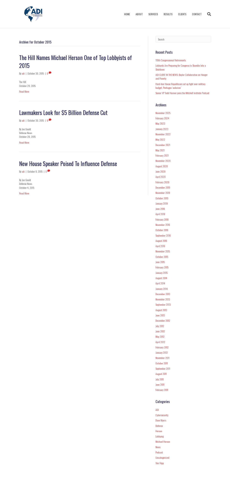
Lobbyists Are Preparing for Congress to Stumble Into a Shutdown (181, 67)
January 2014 (162, 289)
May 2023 (160, 123)
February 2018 (162, 219)
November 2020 (163, 161)
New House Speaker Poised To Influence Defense (68, 163)
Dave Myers (161, 420)
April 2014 (160, 283)
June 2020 (160, 171)
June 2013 (160, 315)
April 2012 (160, 342)
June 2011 (160, 384)
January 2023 (162, 129)
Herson (159, 431)
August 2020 (162, 166)
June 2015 (160, 262)
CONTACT (197, 14)
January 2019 (162, 203)
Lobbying (160, 436)
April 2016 (160, 246)
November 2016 (163, 225)
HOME (127, 14)
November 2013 (163, 299)
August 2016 (161, 241)
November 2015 (163, 251)
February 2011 (162, 390)
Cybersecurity (162, 415)
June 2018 (160, 209)
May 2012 (160, 336)
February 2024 (162, 118)
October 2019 (162, 198)
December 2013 (163, 294)
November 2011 (162, 358)
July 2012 (160, 326)
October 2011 (162, 363)
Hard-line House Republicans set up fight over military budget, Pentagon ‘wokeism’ (180, 86)
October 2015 (162, 257)
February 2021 (162, 155)
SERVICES (153, 14)
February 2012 (162, 347)
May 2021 (160, 150)
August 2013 (161, 310)
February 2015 (162, 267)
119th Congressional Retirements (171, 60)
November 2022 (163, 134)
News (158, 447)
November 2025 (163, 113)
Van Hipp (160, 463)
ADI (157, 410)
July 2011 (160, 379)
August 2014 (161, 278)
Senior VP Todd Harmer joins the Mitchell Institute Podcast (182, 93)
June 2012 (160, 331)
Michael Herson (163, 441)
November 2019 (163, 193)
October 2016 (162, 230)
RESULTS (168, 14)
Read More (24, 91)
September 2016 (163, 235)
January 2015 (162, 273)
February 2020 (162, 182)
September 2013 (163, 304)
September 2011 (163, 368)
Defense (159, 426)
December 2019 (163, 187)
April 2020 (161, 177)
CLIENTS (182, 14)
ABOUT (139, 14)
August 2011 (161, 374)
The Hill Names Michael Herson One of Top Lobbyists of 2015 (75, 61)
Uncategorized (162, 457)
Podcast (159, 452)
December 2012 (163, 320)
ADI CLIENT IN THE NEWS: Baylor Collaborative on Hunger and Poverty (182, 76)
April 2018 (160, 214)
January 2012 (162, 352)
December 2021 (163, 145)
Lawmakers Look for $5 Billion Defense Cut (63, 112)
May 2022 (160, 139)
